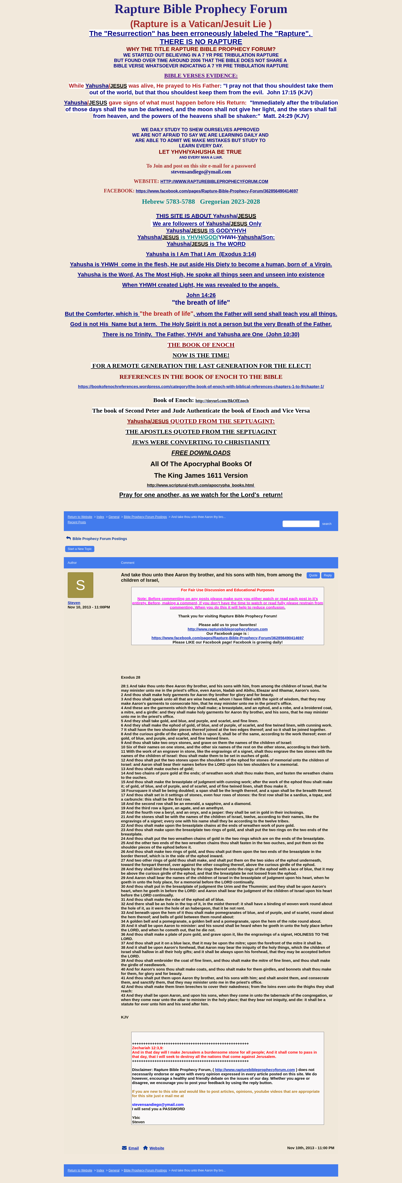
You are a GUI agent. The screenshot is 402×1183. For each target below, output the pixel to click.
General (113, 517)
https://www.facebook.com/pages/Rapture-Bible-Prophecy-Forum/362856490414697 (228, 638)
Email (133, 1148)
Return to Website (80, 517)
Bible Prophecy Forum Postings (145, 517)
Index (100, 517)
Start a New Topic (80, 549)
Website (156, 1148)
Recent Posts (77, 522)
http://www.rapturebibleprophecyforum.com (228, 629)
